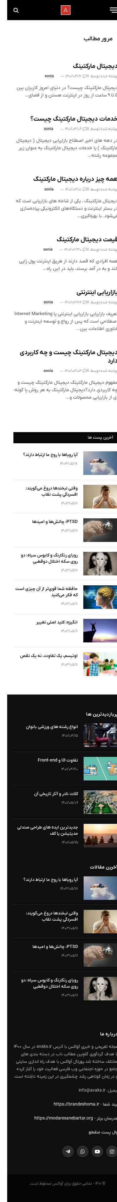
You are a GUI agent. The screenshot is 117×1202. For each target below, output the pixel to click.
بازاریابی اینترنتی (90, 292)
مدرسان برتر (100, 1118)
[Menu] (107, 10)
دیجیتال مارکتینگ (88, 66)
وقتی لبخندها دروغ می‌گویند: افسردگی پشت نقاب (44, 491)
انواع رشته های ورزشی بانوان (45, 727)
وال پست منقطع (96, 1132)
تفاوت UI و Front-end (51, 760)
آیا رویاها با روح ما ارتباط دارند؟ (43, 455)
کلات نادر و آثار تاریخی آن (49, 794)
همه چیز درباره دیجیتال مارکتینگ (68, 179)
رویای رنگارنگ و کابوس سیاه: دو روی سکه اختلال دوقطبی (42, 558)
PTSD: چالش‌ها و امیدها (48, 522)
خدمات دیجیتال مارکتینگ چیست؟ (67, 119)
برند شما (103, 1104)
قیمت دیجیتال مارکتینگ (80, 240)
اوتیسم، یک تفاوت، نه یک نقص (42, 656)
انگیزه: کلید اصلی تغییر (50, 622)
